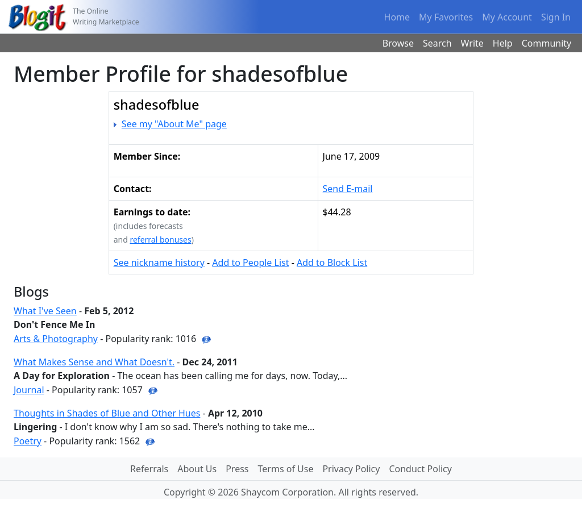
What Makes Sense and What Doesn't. (94, 362)
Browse (398, 43)
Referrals (149, 469)
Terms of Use (286, 469)
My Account (507, 17)
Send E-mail (348, 188)
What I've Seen (45, 311)
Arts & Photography (56, 338)
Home (397, 17)
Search (437, 43)
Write (472, 43)
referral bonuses (160, 239)
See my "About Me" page (174, 124)
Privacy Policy (351, 469)
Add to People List (250, 262)
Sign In (556, 17)
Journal (29, 390)
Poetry (27, 441)
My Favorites (446, 17)
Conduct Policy (420, 469)
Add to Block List (332, 262)
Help (503, 43)
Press (237, 469)
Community (547, 43)
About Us (197, 469)
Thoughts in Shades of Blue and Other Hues (107, 413)
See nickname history (159, 262)
